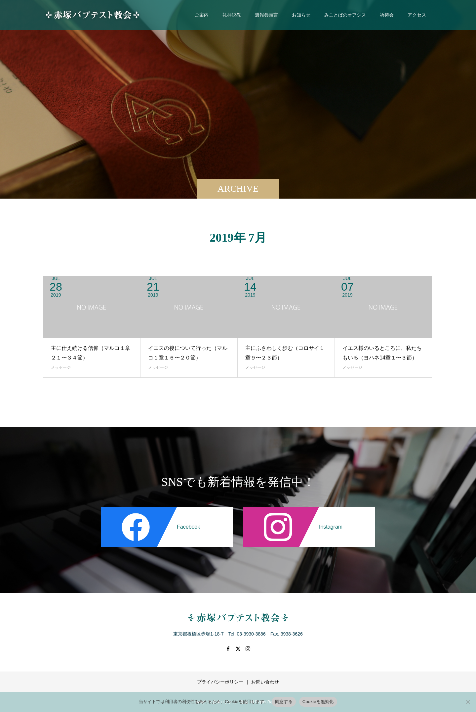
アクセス (417, 15)
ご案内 (202, 15)
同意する (284, 701)
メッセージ (61, 367)
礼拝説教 (231, 15)
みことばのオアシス (345, 15)
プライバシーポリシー (220, 682)
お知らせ (301, 15)
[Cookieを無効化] (467, 701)
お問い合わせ (265, 682)
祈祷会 (387, 15)
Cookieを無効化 (318, 701)
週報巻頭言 (266, 15)
